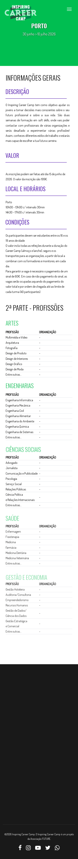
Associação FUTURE (40, 838)
